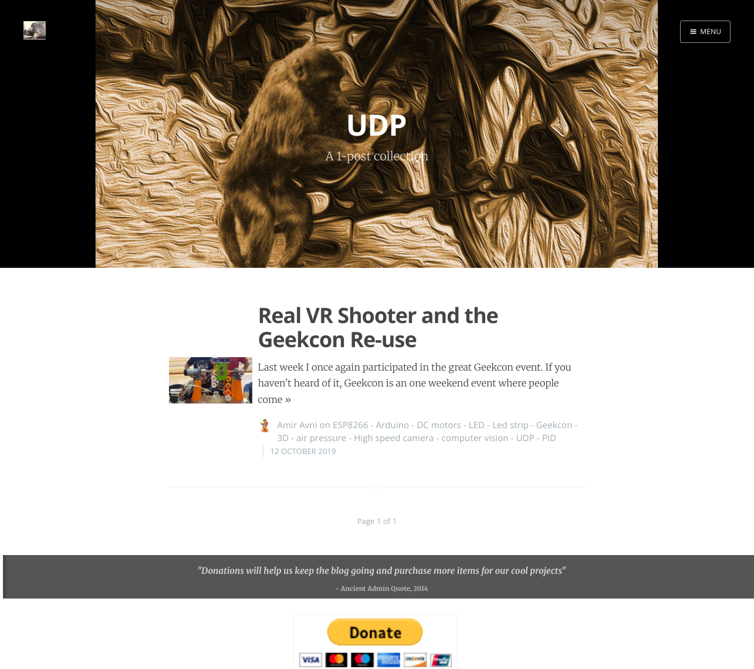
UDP (525, 438)
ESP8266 (350, 425)
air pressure (321, 438)
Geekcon (554, 425)
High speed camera (394, 438)
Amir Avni (297, 425)
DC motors (439, 425)
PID (549, 438)
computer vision (474, 438)
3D (283, 438)
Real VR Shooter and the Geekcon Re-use (378, 327)
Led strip (510, 425)
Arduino (393, 425)
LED (477, 425)
